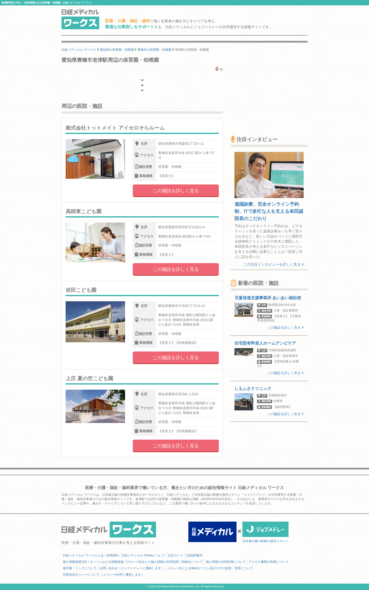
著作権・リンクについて (80, 568)
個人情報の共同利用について (226, 562)
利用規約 (112, 555)
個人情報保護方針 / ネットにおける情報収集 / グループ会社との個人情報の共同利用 (121, 562)
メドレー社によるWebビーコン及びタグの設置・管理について (210, 568)
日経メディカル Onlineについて (143, 555)
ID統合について (192, 562)
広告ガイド (175, 555)
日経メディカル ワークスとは (83, 555)
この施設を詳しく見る (176, 190)
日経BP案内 (194, 555)
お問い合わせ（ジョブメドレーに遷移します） (131, 568)
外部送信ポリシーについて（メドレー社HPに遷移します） (103, 574)
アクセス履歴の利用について (269, 562)
